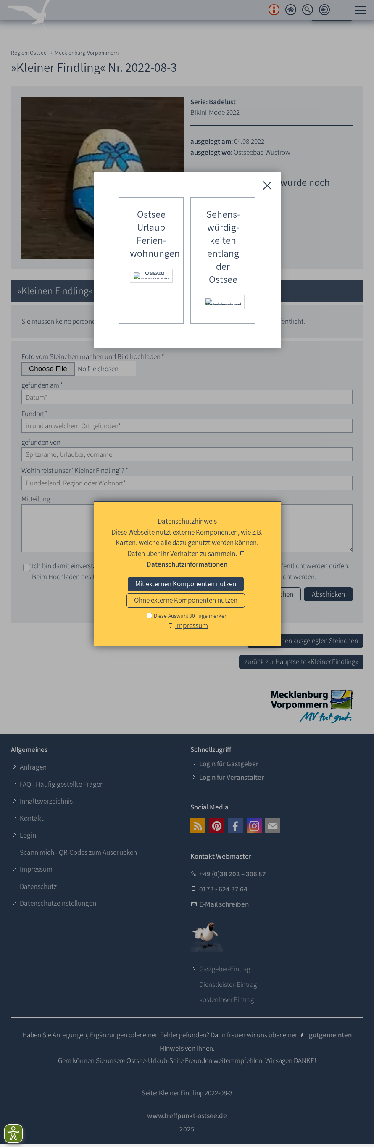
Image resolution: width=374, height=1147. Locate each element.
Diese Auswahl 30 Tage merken (190, 616)
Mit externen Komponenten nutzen (185, 583)
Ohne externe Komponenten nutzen (185, 600)
